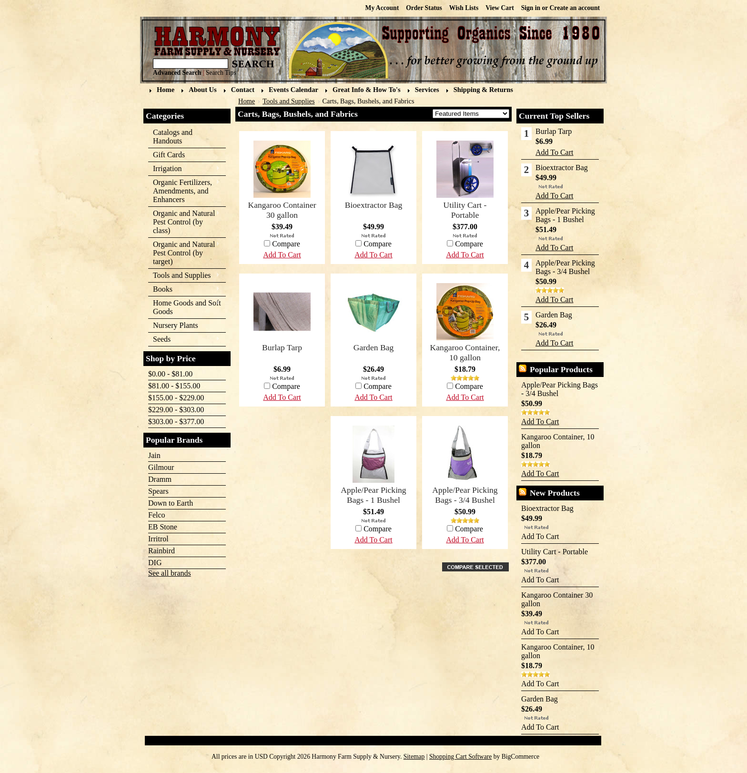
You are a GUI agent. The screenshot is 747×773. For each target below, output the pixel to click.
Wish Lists (463, 7)
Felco (156, 515)
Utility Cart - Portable (465, 210)
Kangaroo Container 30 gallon (282, 210)
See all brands (169, 573)
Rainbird (161, 551)
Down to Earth (170, 503)
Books (184, 289)
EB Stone (162, 527)
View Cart (499, 7)
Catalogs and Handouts (172, 136)
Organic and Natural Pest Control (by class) (184, 221)
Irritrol (158, 539)
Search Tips (221, 72)
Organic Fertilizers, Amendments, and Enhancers (184, 190)
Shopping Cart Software (460, 756)
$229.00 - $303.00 (176, 410)
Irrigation (184, 168)
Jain (154, 455)
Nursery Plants (175, 325)
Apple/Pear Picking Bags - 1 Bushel (373, 495)
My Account (382, 7)
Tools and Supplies (184, 275)
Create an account (575, 7)
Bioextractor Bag (374, 205)
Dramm (160, 479)
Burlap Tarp (282, 347)
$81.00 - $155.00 (174, 386)
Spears (158, 491)
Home (246, 101)
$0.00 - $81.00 (170, 374)
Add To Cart (465, 255)
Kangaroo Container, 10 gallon (465, 352)
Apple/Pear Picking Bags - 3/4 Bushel (464, 495)
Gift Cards (169, 155)
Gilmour (161, 467)
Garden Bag (373, 347)
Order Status (424, 7)
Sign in (530, 7)
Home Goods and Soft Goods (184, 307)
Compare (469, 244)
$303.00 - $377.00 (176, 421)
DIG (155, 563)
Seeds (184, 339)
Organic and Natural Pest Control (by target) (184, 252)
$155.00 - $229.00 (176, 398)
